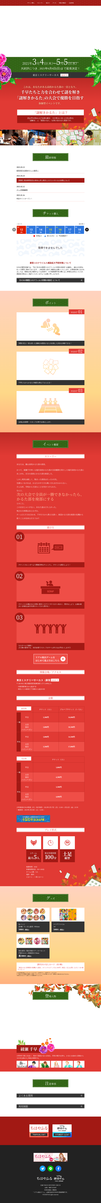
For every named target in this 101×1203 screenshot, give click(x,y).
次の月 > (81, 224)
